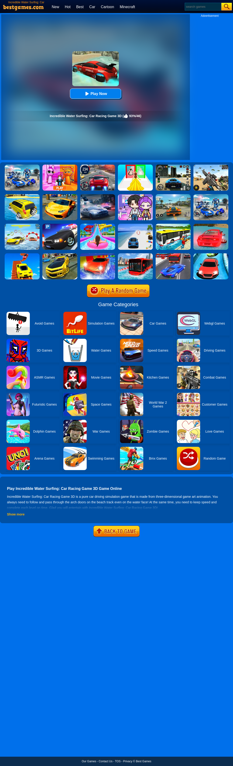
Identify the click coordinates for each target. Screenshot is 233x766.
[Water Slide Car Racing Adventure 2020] (97, 255)
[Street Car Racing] (97, 166)
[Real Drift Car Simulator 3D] (59, 255)
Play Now (95, 94)
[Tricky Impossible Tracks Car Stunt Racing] (22, 255)
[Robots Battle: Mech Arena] (22, 166)
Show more (15, 514)
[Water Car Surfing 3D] (210, 225)
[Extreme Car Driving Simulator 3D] (173, 166)
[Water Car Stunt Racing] (22, 225)
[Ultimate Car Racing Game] (59, 195)
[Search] (203, 6)
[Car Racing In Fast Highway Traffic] (173, 255)
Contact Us (105, 761)
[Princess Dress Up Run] (135, 166)
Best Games (143, 761)
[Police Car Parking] (59, 225)
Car (92, 7)
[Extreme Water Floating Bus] (135, 255)
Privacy (127, 761)
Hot (68, 7)
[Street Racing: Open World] (173, 195)
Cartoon (107, 7)
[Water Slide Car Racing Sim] (210, 255)
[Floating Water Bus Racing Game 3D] (173, 225)
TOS (117, 761)
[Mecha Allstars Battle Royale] (210, 195)
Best (80, 7)
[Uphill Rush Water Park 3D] (97, 225)
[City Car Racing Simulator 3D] (97, 195)
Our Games (89, 761)
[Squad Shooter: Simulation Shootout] (210, 166)
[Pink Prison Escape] (59, 166)
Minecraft (127, 7)
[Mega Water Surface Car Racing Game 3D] (135, 225)
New (55, 7)
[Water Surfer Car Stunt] (22, 195)
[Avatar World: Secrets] (135, 195)
